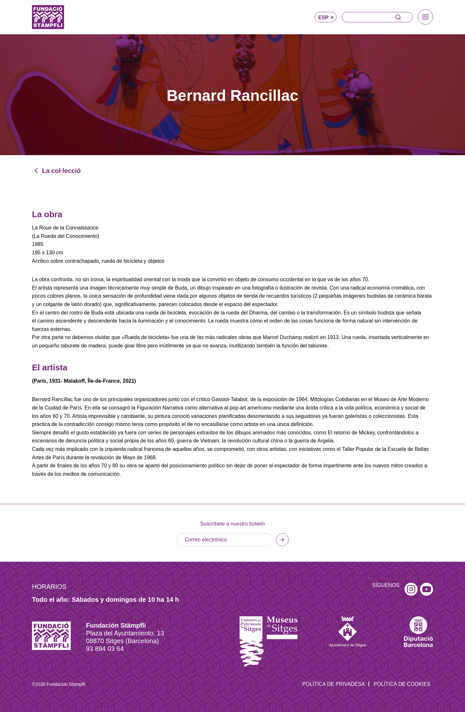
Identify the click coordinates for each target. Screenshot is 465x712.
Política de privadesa (333, 684)
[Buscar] (377, 17)
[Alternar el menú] (425, 17)
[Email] (224, 539)
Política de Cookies (402, 684)
